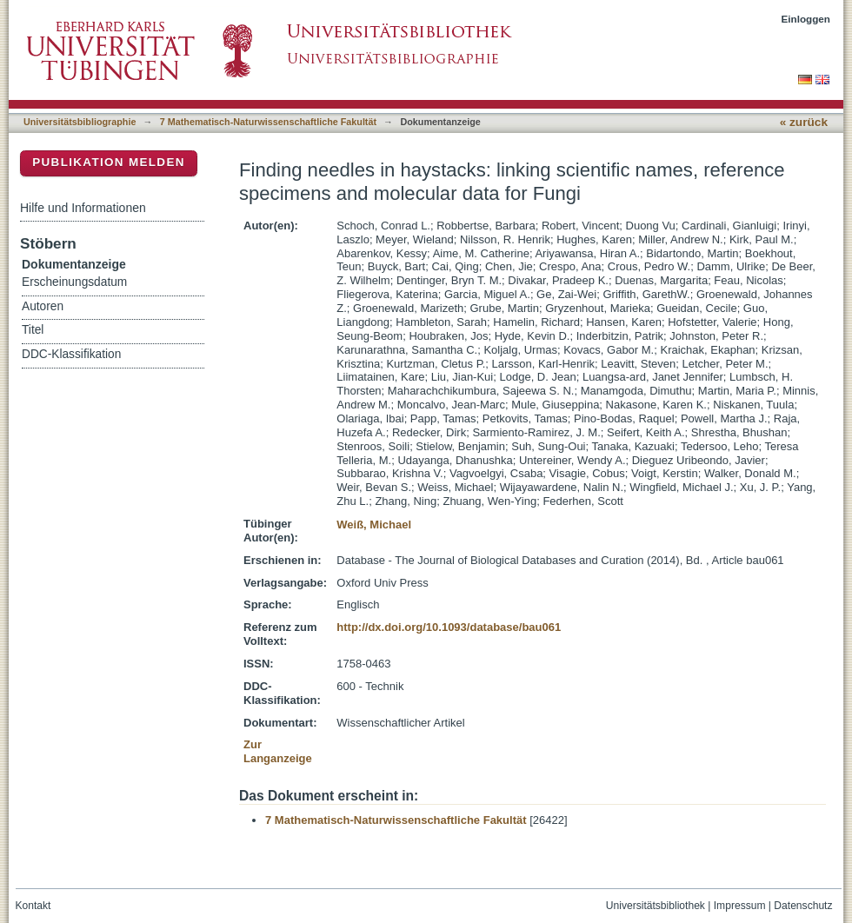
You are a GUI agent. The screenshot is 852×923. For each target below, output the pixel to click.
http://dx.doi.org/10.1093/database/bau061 (448, 627)
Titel (32, 329)
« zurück (804, 122)
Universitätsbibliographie (79, 121)
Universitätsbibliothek (655, 906)
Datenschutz (803, 906)
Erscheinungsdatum (74, 282)
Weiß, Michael (373, 524)
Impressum (740, 906)
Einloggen (806, 18)
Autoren (42, 306)
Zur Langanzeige (277, 751)
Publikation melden (108, 162)
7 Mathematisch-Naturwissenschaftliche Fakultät (268, 121)
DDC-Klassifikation (71, 354)
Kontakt (33, 906)
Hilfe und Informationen (83, 208)
